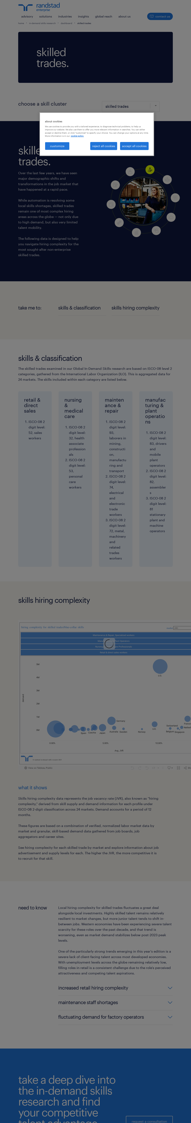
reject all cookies (103, 146)
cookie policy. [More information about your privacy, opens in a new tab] (77, 136)
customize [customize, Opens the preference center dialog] (57, 146)
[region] (96, 134)
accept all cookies (134, 146)
